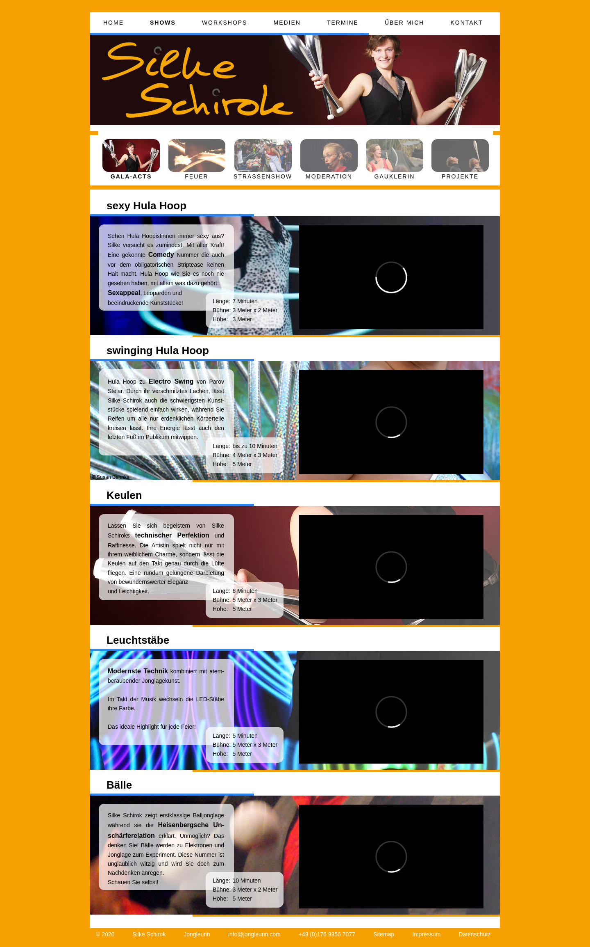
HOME (113, 22)
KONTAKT (466, 22)
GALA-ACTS (131, 176)
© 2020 (105, 934)
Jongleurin (197, 934)
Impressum (426, 934)
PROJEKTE (460, 176)
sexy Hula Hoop (146, 205)
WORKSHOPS (224, 22)
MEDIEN (286, 22)
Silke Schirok (149, 934)
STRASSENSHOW (263, 176)
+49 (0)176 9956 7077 (327, 934)
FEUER (196, 176)
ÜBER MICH (404, 22)
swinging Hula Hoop (158, 350)
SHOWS (163, 22)
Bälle (119, 785)
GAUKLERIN (394, 176)
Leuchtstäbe (138, 640)
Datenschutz (475, 934)
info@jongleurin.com (254, 934)
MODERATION (329, 176)
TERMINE (343, 22)
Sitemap (383, 934)
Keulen (124, 495)
